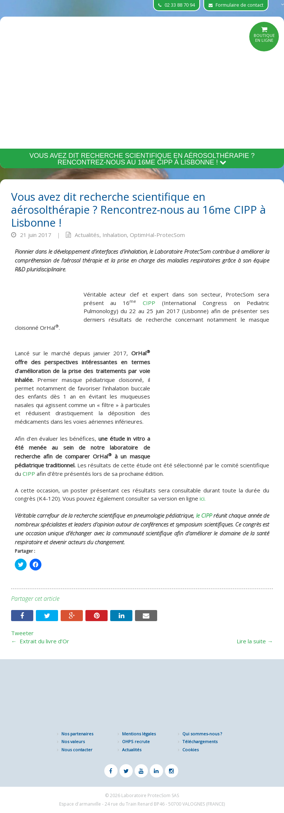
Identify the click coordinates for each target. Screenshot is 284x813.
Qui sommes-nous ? (202, 733)
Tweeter (22, 633)
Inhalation (114, 234)
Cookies (190, 749)
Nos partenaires (77, 733)
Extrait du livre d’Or (40, 641)
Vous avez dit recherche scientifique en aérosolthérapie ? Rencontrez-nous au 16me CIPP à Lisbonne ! (141, 159)
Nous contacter (76, 749)
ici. (203, 498)
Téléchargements (199, 741)
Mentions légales (139, 733)
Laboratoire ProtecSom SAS (150, 795)
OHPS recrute (136, 741)
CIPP (145, 302)
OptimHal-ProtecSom (157, 234)
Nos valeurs (73, 741)
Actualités (87, 234)
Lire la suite (255, 641)
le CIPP (205, 515)
